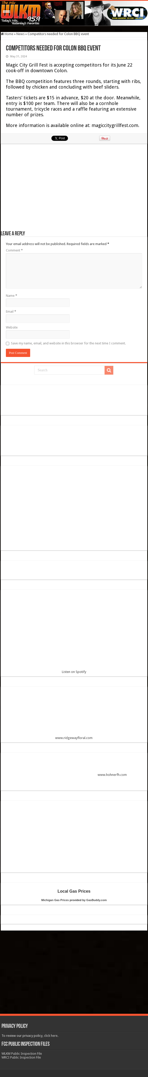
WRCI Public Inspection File (21, 1057)
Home (7, 34)
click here (51, 1036)
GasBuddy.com (96, 900)
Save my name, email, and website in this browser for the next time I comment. (68, 343)
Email (11, 311)
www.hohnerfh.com (112, 775)
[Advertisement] (74, 190)
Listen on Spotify (74, 634)
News (20, 34)
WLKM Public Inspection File (22, 1053)
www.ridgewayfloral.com (74, 715)
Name (11, 296)
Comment (14, 250)
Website (12, 327)
